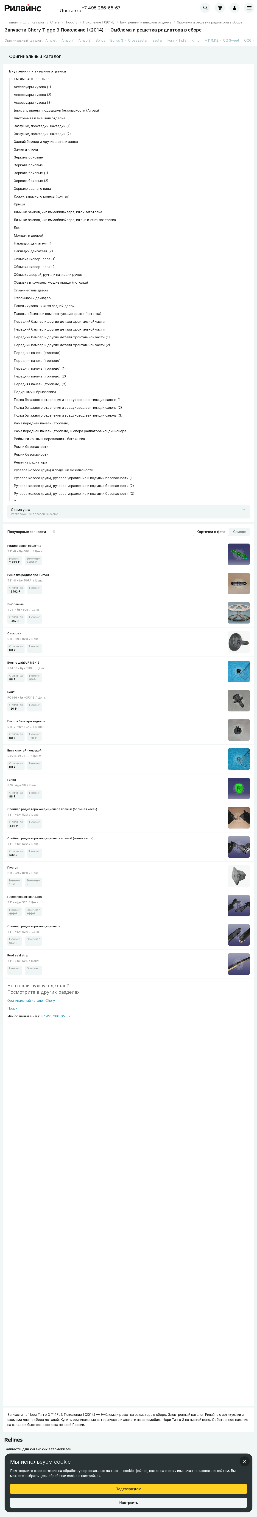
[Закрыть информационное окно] (245, 1461)
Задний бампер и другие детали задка (46, 141)
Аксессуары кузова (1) (32, 87)
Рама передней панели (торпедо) (42, 423)
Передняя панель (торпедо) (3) (40, 384)
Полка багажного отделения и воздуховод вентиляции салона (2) (68, 407)
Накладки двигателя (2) (33, 251)
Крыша (19, 204)
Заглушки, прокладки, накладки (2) (42, 134)
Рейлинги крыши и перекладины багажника (49, 439)
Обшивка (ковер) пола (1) (35, 259)
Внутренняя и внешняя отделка (37, 71)
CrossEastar (138, 40)
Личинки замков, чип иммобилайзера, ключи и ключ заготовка (65, 220)
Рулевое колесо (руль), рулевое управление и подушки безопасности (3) (74, 493)
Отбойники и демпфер (32, 298)
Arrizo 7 (67, 40)
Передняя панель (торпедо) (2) (40, 376)
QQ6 (247, 40)
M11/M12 (211, 40)
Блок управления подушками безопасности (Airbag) (56, 110)
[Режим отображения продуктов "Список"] (239, 532)
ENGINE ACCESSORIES (32, 79)
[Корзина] (220, 8)
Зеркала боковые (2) (31, 180)
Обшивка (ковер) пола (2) (35, 267)
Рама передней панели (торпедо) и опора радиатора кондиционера (70, 431)
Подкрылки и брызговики (35, 392)
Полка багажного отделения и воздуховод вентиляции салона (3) (68, 415)
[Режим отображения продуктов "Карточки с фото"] (211, 532)
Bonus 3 (116, 40)
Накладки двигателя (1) (33, 243)
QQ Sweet (231, 40)
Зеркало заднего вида (32, 188)
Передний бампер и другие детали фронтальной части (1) (62, 337)
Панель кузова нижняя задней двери (44, 306)
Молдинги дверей (28, 235)
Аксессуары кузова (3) (33, 102)
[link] (55, 22)
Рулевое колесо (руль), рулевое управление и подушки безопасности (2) (74, 486)
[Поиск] (31, 1010)
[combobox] (205, 8)
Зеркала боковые (28, 157)
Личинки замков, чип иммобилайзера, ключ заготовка (58, 212)
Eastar (157, 40)
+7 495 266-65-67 (100, 8)
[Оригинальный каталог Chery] (31, 1002)
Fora (170, 40)
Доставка (70, 10)
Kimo (195, 40)
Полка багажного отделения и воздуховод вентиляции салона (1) (68, 399)
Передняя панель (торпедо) (37, 353)
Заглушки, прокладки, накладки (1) (42, 126)
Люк (17, 227)
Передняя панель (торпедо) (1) (40, 368)
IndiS (183, 40)
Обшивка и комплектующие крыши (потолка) (51, 282)
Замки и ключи (26, 149)
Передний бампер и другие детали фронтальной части (59, 321)
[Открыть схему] (128, 511)
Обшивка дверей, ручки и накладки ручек (48, 274)
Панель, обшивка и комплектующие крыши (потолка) (57, 313)
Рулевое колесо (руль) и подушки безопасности (53, 470)
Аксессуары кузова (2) (32, 94)
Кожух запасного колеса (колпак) (42, 196)
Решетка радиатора (30, 462)
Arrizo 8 (84, 40)
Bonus (100, 40)
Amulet (51, 40)
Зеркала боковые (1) (31, 173)
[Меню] (249, 8)
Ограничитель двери (31, 290)
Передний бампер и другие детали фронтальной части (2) (62, 345)
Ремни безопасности (31, 446)
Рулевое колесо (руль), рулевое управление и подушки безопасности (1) (74, 478)
